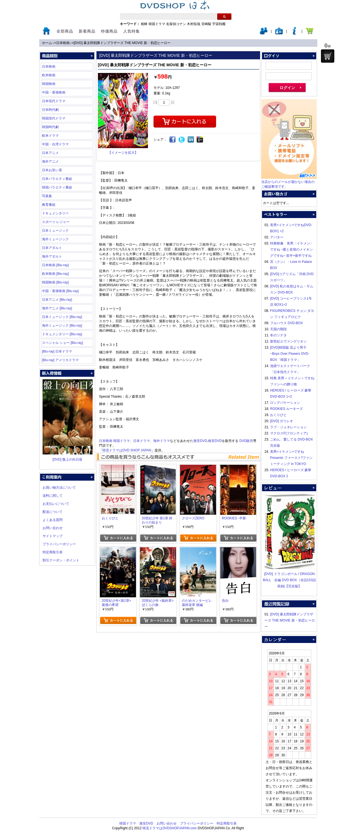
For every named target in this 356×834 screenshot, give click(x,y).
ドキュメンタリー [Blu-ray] (62, 334)
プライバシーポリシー (59, 544)
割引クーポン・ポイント (61, 560)
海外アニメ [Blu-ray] (57, 308)
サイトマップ (53, 536)
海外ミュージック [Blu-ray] (62, 325)
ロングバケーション (285, 403)
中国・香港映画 (53, 92)
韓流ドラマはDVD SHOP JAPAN (126, 450)
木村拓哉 (193, 24)
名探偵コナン (176, 24)
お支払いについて (56, 504)
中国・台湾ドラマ (55, 144)
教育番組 (48, 205)
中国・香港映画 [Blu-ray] (60, 291)
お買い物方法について (59, 488)
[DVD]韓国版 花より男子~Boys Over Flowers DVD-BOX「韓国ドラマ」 (289, 354)
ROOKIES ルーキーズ (286, 409)
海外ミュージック (55, 239)
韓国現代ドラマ (53, 118)
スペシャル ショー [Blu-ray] (62, 343)
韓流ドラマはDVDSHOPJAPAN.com (169, 828)
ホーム (47, 43)
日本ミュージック (55, 231)
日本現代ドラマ (53, 101)
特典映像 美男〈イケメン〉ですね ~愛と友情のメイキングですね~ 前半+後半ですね (291, 249)
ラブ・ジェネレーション (288, 427)
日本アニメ (50, 153)
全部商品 (64, 31)
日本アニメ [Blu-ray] (57, 300)
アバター (276, 237)
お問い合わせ (53, 528)
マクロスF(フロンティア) (289, 433)
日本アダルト (52, 248)
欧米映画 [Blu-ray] (55, 274)
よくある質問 (53, 520)
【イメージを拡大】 (123, 153)
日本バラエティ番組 (57, 179)
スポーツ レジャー (56, 222)
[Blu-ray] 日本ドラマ (57, 351)
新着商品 (87, 31)
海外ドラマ (161, 441)
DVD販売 (246, 441)
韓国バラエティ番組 (57, 187)
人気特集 (131, 31)
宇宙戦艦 (219, 24)
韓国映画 (48, 84)
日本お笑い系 (52, 170)
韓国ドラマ (157, 24)
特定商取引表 (53, 552)
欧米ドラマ (50, 136)
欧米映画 (48, 75)
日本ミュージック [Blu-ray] (62, 317)
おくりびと (278, 415)
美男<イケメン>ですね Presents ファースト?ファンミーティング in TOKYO (291, 458)
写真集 (47, 196)
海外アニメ (50, 161)
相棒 (144, 24)
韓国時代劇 (50, 127)
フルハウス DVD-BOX (286, 323)
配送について (53, 512)
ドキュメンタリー (55, 213)
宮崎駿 (206, 24)
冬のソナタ (278, 335)
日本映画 (63, 43)
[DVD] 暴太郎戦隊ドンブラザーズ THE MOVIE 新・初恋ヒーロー (122, 43)
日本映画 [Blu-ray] (55, 265)
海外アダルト (52, 256)
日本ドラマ (141, 441)
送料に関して (53, 496)
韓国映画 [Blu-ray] (55, 282)
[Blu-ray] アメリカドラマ (60, 360)
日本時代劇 (50, 110)
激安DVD (200, 441)
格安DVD (215, 441)
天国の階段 (278, 329)
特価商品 (109, 31)
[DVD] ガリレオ (281, 421)
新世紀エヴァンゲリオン (288, 341)
